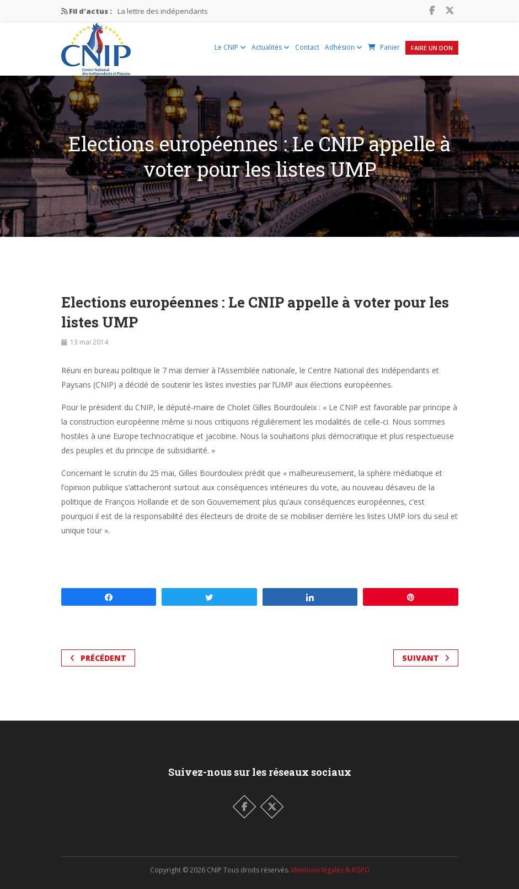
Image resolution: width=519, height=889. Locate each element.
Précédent (98, 658)
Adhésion (343, 47)
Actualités (271, 47)
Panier (384, 47)
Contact (307, 47)
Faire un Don (432, 48)
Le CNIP (230, 47)
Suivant (426, 658)
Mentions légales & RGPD (330, 870)
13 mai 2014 (89, 342)
